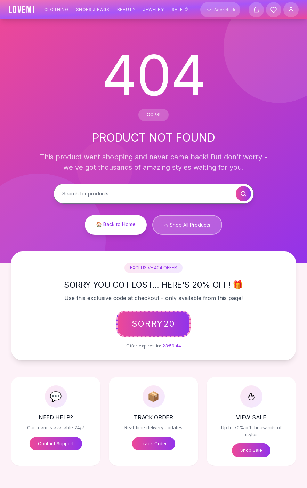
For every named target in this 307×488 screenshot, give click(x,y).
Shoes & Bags (93, 9)
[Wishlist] (273, 9)
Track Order (153, 443)
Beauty (126, 9)
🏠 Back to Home (116, 224)
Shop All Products (187, 225)
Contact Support (56, 443)
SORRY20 (154, 324)
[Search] (209, 9)
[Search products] (220, 9)
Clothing (56, 9)
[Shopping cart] (256, 9)
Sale (180, 9)
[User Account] (291, 9)
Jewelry (153, 9)
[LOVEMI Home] (21, 10)
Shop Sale (251, 450)
